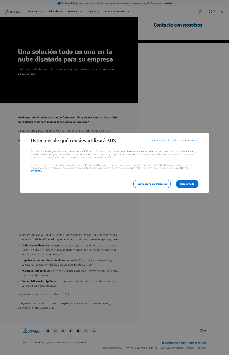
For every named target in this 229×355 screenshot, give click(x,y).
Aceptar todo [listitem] (187, 184)
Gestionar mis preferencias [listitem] (152, 184)
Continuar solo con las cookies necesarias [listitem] (176, 140)
